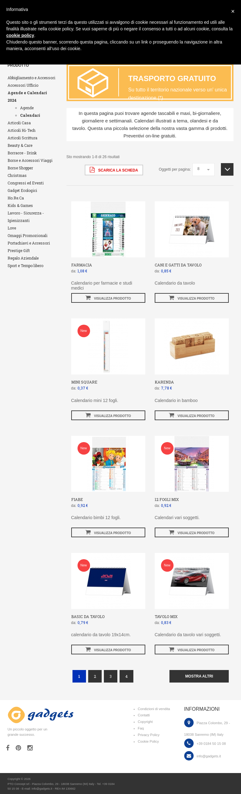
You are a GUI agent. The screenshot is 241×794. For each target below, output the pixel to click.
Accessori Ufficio (23, 85)
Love (12, 227)
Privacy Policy (148, 735)
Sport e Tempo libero (25, 265)
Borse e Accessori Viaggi (30, 160)
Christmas (17, 175)
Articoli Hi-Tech (21, 130)
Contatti (144, 715)
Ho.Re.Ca (16, 197)
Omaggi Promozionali (27, 235)
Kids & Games (20, 205)
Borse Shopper (20, 167)
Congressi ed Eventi (26, 182)
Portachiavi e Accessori (29, 242)
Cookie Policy (148, 741)
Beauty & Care (20, 145)
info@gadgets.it (209, 756)
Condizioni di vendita (154, 709)
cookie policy (20, 35)
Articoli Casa (19, 122)
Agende (27, 107)
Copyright (145, 722)
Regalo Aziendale (23, 257)
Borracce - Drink (22, 152)
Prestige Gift (19, 250)
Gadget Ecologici (22, 190)
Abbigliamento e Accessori (31, 77)
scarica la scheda (114, 170)
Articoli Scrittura (22, 137)
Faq (141, 728)
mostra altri (199, 676)
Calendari (30, 115)
